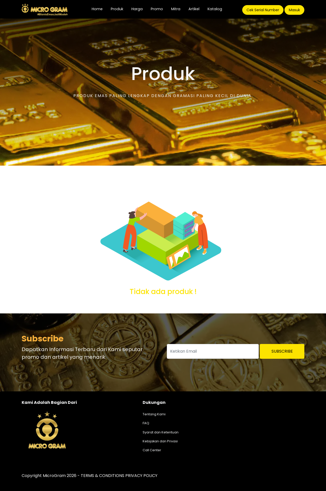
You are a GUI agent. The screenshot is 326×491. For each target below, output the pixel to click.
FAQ (146, 423)
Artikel (193, 8)
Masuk (294, 9)
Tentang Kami (154, 414)
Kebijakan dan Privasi (160, 441)
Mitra (175, 8)
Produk (117, 8)
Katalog (215, 8)
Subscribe (282, 351)
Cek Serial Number (263, 9)
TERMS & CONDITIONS (102, 476)
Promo (157, 8)
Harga (137, 8)
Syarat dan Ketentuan (161, 432)
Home (99, 8)
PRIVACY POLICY (141, 476)
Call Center (152, 450)
